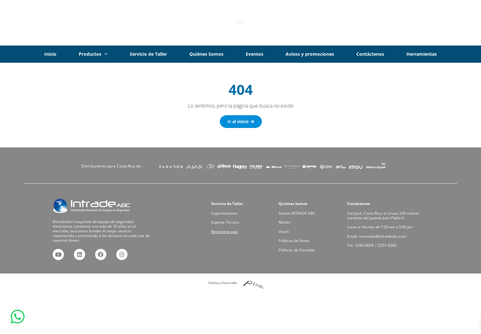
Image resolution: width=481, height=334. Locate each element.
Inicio (50, 54)
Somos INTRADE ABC (298, 214)
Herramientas (421, 54)
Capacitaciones (225, 214)
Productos (93, 54)
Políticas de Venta (295, 239)
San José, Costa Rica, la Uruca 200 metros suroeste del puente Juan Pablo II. (383, 216)
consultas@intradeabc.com (383, 235)
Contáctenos (370, 54)
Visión (285, 231)
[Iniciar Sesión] (399, 23)
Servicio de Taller (148, 54)
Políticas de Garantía (297, 248)
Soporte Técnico (226, 222)
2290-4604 (366, 244)
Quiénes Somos (206, 54)
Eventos (254, 54)
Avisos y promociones (310, 54)
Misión (286, 222)
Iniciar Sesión (426, 22)
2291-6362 (387, 244)
